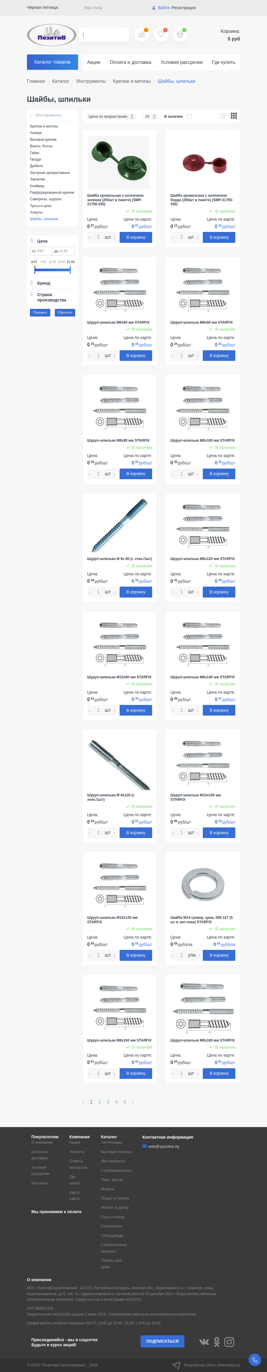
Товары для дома (111, 1263)
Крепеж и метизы (44, 126)
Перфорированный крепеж (52, 193)
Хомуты (36, 212)
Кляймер (37, 186)
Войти (161, 7)
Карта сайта (74, 1195)
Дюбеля (36, 166)
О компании (42, 1142)
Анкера (36, 133)
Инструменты (45, 115)
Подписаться (162, 1341)
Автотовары (111, 1142)
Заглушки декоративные (50, 173)
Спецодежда (112, 1235)
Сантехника (111, 1226)
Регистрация (183, 7)
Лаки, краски (112, 1179)
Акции (93, 62)
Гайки (34, 153)
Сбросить (65, 312)
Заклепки (37, 179)
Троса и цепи (41, 206)
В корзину (135, 237)
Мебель (108, 1189)
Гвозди (35, 159)
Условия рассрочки (182, 62)
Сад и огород (113, 1217)
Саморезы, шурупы (46, 199)
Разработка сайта (206, 1365)
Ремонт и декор (115, 1207)
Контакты (39, 1183)
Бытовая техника (116, 1152)
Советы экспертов (78, 1164)
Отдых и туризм (115, 1198)
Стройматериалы (116, 1170)
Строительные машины (114, 1247)
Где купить (223, 62)
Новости (76, 1152)
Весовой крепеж (43, 140)
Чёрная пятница (42, 7)
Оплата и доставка (130, 62)
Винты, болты (41, 146)
